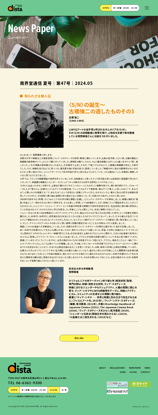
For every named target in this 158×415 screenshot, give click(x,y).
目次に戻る (79, 338)
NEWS (110, 372)
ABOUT (108, 368)
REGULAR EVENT (124, 368)
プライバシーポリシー (140, 406)
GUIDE (120, 372)
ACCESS (132, 372)
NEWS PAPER (143, 368)
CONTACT (145, 372)
